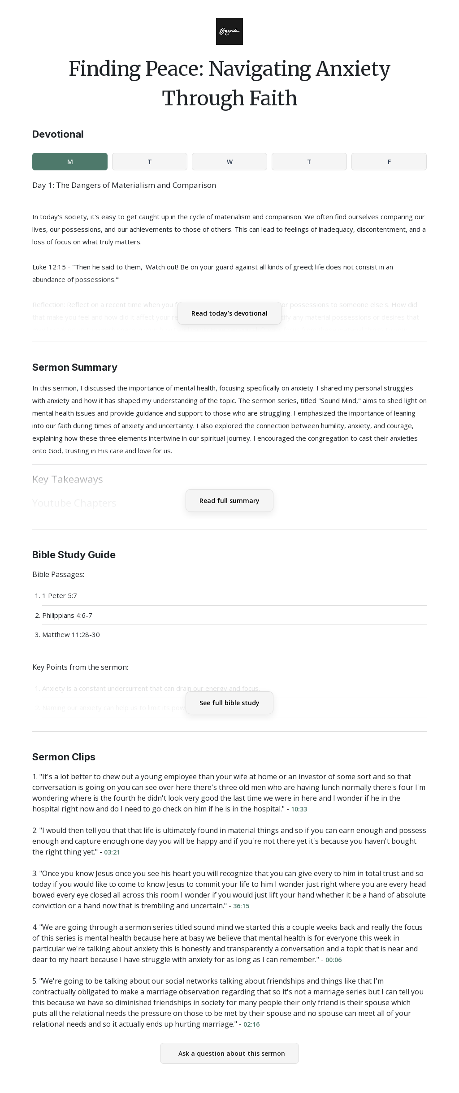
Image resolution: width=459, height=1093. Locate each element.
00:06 (333, 959)
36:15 (241, 906)
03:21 (112, 852)
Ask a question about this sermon (231, 1053)
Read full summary (229, 500)
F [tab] (389, 161)
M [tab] (70, 161)
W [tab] (230, 161)
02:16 (251, 1024)
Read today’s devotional (229, 313)
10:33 (299, 809)
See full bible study (229, 702)
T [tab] (149, 161)
